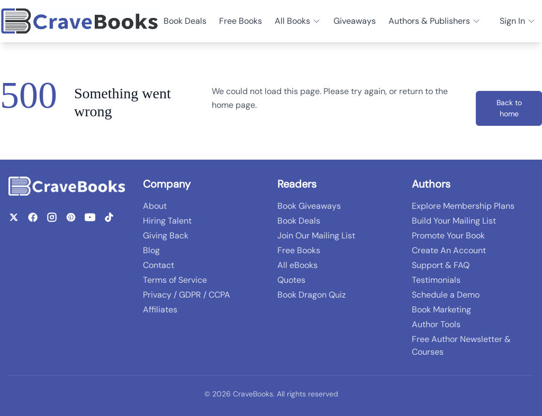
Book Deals (185, 20)
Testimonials (436, 279)
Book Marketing (441, 309)
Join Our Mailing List (316, 235)
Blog (151, 250)
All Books (298, 20)
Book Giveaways (309, 205)
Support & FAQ (440, 265)
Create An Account (449, 250)
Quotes (291, 279)
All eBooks (297, 265)
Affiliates (160, 309)
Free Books (240, 20)
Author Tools (436, 324)
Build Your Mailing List (454, 220)
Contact (158, 265)
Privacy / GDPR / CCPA (186, 294)
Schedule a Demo (446, 294)
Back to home (509, 108)
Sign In (518, 20)
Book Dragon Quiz (311, 294)
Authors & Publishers (435, 20)
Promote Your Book (448, 235)
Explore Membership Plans (463, 205)
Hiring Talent (167, 220)
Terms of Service (175, 279)
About (155, 205)
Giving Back (165, 235)
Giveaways (354, 20)
